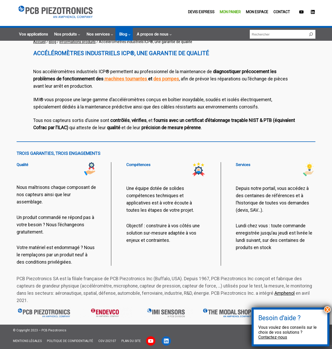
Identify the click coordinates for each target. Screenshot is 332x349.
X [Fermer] (327, 309)
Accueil (39, 42)
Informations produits (77, 42)
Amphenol (284, 293)
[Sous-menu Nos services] (99, 34)
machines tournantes (125, 78)
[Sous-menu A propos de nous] (153, 34)
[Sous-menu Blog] (123, 34)
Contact (281, 12)
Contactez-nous (272, 337)
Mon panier (230, 12)
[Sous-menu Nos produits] (66, 34)
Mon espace (257, 12)
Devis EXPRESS (201, 12)
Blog (52, 42)
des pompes (166, 78)
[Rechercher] (311, 34)
